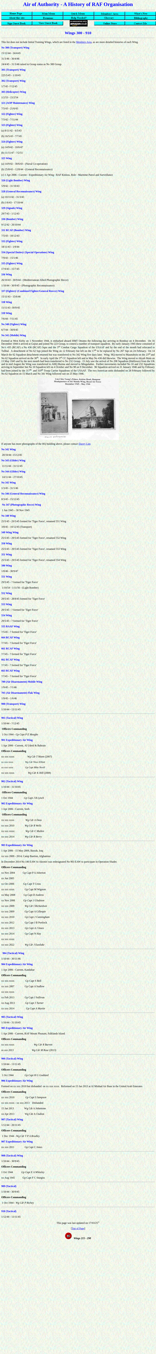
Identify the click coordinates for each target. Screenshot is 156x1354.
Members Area (84, 42)
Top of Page (78, 1228)
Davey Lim (85, 443)
